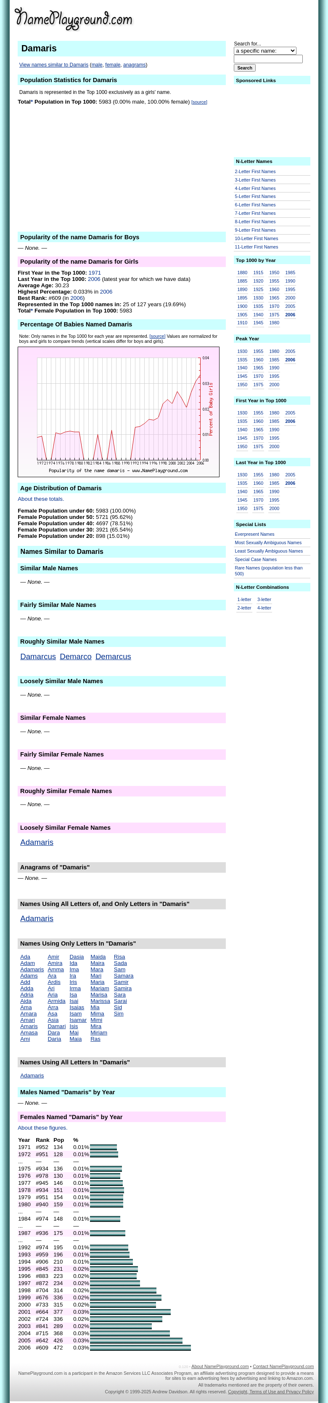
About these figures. (43, 1128)
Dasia (76, 957)
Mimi (96, 1020)
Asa (52, 1013)
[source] (199, 101)
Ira (72, 976)
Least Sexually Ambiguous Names (269, 550)
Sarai (120, 1001)
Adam (27, 963)
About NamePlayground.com (220, 1366)
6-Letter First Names (255, 204)
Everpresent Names (255, 534)
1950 (274, 272)
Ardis (54, 982)
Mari (95, 976)
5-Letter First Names (255, 196)
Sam (119, 969)
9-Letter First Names (255, 229)
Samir (121, 982)
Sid (118, 1007)
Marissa (100, 1001)
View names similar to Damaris (54, 65)
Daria (54, 1039)
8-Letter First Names (255, 221)
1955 (274, 280)
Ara (52, 976)
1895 (243, 297)
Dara (54, 1032)
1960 (274, 289)
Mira (95, 1026)
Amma (56, 969)
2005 (290, 306)
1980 (274, 322)
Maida (98, 957)
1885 (243, 280)
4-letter (264, 607)
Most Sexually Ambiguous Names (268, 542)
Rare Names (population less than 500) (269, 571)
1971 (95, 273)
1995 (290, 289)
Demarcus (113, 656)
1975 (274, 314)
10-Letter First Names (256, 238)
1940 (258, 314)
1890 (243, 289)
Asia (53, 1020)
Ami (25, 1039)
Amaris (28, 1026)
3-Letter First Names (255, 179)
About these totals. (41, 499)
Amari (27, 1020)
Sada (120, 963)
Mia (94, 1007)
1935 (258, 306)
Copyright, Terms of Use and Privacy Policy (271, 1391)
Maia (75, 1039)
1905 (243, 314)
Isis (73, 1026)
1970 (274, 306)
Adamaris (36, 842)
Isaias (76, 1007)
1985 (290, 272)
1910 (243, 322)
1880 (243, 272)
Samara (124, 976)
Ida (73, 963)
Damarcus (38, 656)
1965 (274, 297)
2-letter (244, 607)
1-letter (244, 599)
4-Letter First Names (255, 188)
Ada (25, 957)
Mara (96, 969)
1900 (243, 306)
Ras (95, 1039)
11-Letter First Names (256, 246)
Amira (55, 963)
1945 (258, 322)
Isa (73, 994)
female (112, 65)
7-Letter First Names (255, 213)
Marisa (98, 994)
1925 (258, 289)
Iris (73, 982)
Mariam (99, 988)
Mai (73, 1032)
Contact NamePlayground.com (283, 1366)
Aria (53, 994)
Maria (97, 982)
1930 (258, 297)
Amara (28, 1013)
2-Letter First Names (255, 171)
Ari (51, 988)
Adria (26, 994)
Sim (119, 1013)
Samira (123, 988)
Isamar (78, 1020)
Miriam (98, 1032)
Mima (97, 1013)
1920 (258, 280)
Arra (53, 1007)
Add (25, 982)
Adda (26, 988)
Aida (26, 1001)
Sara (120, 994)
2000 (290, 297)
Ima (74, 969)
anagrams (134, 65)
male (97, 65)
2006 (94, 279)
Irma (75, 988)
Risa (119, 957)
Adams (28, 976)
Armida (56, 1001)
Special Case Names (256, 559)
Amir (53, 957)
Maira (97, 963)
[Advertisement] (248, 18)
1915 (258, 272)
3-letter (264, 599)
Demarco (76, 656)
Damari (57, 1026)
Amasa (28, 1032)
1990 (290, 280)
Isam (75, 1013)
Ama (26, 1007)
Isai (73, 1001)
